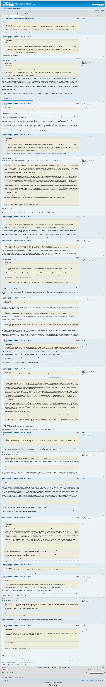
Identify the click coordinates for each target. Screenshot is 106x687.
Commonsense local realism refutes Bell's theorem (18, 14)
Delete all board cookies (86, 680)
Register (98, 10)
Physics (10, 8)
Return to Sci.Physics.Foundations (8, 672)
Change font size (103, 8)
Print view (100, 8)
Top (103, 56)
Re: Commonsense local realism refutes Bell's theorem (18, 18)
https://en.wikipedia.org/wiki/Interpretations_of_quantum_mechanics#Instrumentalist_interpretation (23, 658)
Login (103, 10)
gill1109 (5, 60)
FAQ (95, 10)
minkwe (5, 20)
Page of (88, 15)
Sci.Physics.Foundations (17, 8)
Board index (5, 8)
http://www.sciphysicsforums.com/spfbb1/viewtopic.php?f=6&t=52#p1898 (17, 99)
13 (103, 15)
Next (103, 667)
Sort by (57, 667)
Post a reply (5, 16)
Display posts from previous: (45, 667)
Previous (4, 667)
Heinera (5, 135)
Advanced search (101, 5)
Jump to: (87, 672)
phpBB (49, 682)
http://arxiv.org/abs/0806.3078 (8, 98)
